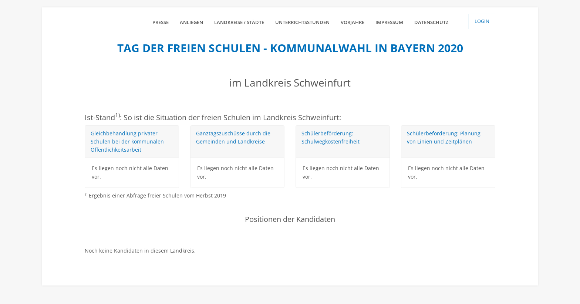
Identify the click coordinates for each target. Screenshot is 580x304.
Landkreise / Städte (239, 22)
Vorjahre (352, 22)
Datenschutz (431, 22)
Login (482, 21)
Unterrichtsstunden (302, 22)
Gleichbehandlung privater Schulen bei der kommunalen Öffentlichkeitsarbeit (127, 141)
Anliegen (191, 22)
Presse (160, 22)
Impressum (389, 22)
